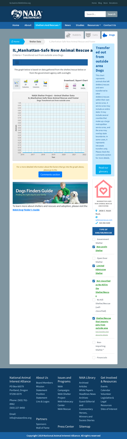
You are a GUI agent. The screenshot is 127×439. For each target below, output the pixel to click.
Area (45, 84)
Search (111, 14)
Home (94, 3)
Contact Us (110, 25)
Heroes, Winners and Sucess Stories (86, 416)
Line (16, 84)
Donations (113, 3)
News (68, 25)
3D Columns (36, 83)
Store (105, 3)
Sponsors (41, 424)
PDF (67, 86)
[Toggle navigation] (17, 62)
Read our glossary (103, 169)
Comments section (50, 174)
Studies (80, 25)
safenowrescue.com (104, 220)
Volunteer (106, 393)
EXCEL (83, 86)
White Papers (86, 390)
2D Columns (25, 83)
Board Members (44, 382)
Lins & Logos (42, 401)
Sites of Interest (109, 408)
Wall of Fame (42, 427)
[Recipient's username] (95, 14)
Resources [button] (93, 25)
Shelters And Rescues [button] (47, 25)
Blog (100, 3)
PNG (74, 86)
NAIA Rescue (64, 408)
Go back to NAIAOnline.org (20, 3)
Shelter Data (35, 41)
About (28, 25)
